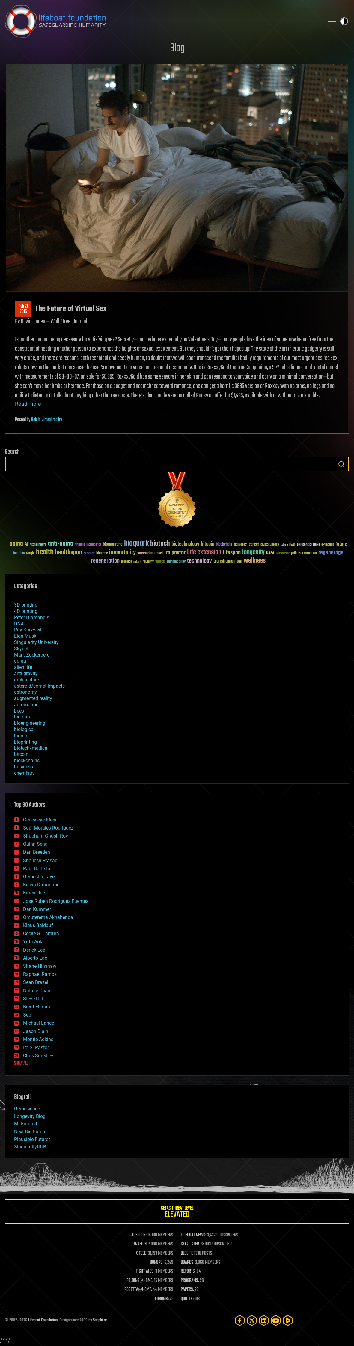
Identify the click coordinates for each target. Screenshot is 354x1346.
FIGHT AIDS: (145, 1271)
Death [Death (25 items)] (292, 544)
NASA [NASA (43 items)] (270, 553)
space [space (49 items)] (160, 561)
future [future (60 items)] (341, 544)
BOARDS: (187, 1262)
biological (24, 729)
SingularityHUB (30, 1147)
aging (20, 661)
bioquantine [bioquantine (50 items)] (113, 544)
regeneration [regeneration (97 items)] (105, 560)
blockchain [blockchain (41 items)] (224, 544)
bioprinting (25, 742)
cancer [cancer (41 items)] (254, 544)
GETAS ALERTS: (192, 1244)
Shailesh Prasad (40, 860)
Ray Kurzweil (27, 630)
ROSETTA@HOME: (138, 1290)
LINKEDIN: (139, 1244)
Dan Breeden (36, 852)
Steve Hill (33, 999)
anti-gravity (26, 673)
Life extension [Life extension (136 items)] (204, 552)
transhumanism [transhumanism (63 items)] (227, 561)
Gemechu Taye (39, 876)
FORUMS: (162, 1299)
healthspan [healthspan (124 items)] (68, 552)
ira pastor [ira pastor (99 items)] (175, 552)
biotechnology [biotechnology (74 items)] (185, 544)
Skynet (21, 648)
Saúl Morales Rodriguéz (48, 828)
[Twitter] (252, 1320)
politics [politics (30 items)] (296, 553)
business (23, 767)
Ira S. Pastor (36, 1047)
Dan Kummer (37, 909)
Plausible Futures (32, 1139)
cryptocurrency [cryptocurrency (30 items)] (269, 545)
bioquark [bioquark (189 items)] (136, 543)
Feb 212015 (23, 309)
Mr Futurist (25, 1124)
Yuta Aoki (33, 941)
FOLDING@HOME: (139, 1281)
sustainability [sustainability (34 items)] (176, 562)
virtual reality (52, 420)
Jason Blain (35, 1031)
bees (19, 711)
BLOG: (185, 1253)
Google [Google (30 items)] (30, 553)
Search (341, 464)
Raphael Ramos (40, 974)
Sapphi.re (100, 1320)
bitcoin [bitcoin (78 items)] (207, 544)
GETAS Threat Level (177, 1212)
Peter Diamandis (31, 617)
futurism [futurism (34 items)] (19, 554)
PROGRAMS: (190, 1281)
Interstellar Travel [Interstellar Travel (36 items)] (150, 553)
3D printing (25, 605)
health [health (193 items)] (45, 552)
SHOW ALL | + (23, 1063)
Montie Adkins (38, 1039)
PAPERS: (187, 1290)
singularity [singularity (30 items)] (147, 562)
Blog (177, 48)
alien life (23, 667)
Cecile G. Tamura (41, 933)
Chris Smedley (38, 1055)
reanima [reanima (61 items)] (309, 553)
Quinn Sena (35, 844)
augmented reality (33, 698)
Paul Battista (36, 868)
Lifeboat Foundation (43, 1320)
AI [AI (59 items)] (26, 544)
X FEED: (141, 1253)
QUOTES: (187, 1299)
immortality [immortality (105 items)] (122, 552)
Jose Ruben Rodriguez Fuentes (55, 901)
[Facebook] (240, 1320)
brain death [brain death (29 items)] (240, 545)
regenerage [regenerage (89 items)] (331, 552)
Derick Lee (34, 950)
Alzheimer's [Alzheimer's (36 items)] (38, 545)
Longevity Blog (30, 1116)
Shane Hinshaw (39, 966)
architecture (26, 680)
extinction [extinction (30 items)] (327, 545)
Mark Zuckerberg (32, 655)
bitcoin (21, 754)
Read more (28, 404)
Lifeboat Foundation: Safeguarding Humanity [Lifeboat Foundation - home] (162, 21)
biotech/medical (31, 748)
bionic (20, 736)
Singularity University (36, 642)
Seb (34, 420)
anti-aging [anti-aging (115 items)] (60, 544)
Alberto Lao (35, 958)
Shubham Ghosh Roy (45, 836)
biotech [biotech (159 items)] (160, 544)
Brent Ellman (36, 1007)
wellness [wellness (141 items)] (255, 561)
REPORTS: (188, 1271)
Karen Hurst (35, 893)
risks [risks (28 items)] (136, 561)
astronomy (25, 692)
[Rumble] (288, 1320)
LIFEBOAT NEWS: (193, 1235)
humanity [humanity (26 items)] (89, 553)
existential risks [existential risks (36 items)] (308, 545)
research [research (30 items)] (126, 562)
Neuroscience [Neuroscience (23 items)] (283, 553)
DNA (19, 624)
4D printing (25, 611)
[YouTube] (276, 1320)
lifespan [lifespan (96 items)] (232, 552)
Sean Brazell (36, 982)
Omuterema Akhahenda (48, 917)
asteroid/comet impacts (39, 686)
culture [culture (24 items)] (284, 544)
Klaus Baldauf (38, 925)
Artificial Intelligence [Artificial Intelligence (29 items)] (88, 545)
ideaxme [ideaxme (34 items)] (102, 554)
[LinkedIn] (264, 1320)
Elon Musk (25, 636)
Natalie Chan (36, 990)
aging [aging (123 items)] (16, 544)
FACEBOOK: (138, 1235)
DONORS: (156, 1262)
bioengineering (29, 723)
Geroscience (27, 1108)
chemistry (24, 773)
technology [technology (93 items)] (199, 561)
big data (22, 717)
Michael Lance (38, 1023)
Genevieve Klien (39, 820)
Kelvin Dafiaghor (40, 885)
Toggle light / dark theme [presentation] (344, 21)
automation (26, 704)
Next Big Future (30, 1131)
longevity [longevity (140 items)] (253, 552)
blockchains (27, 760)
